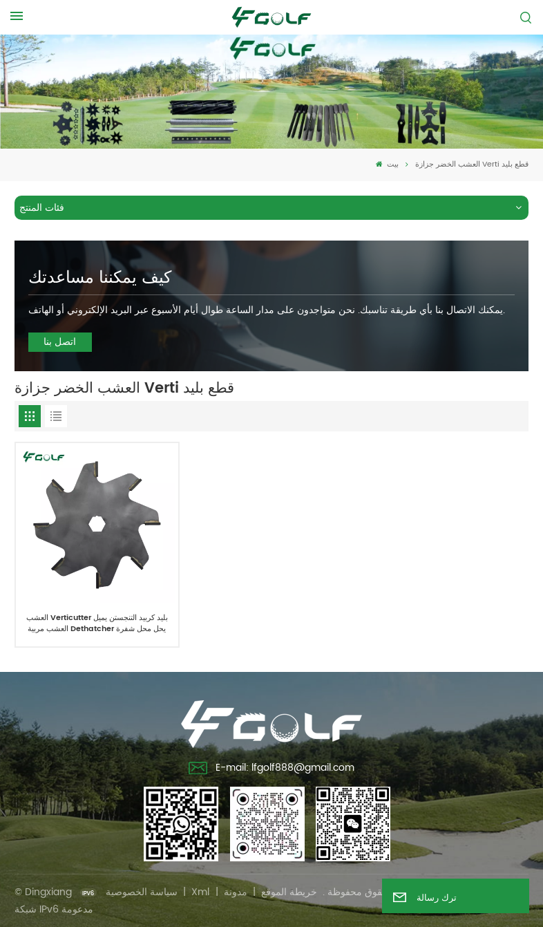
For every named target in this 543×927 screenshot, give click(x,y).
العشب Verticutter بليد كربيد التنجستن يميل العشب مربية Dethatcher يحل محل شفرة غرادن (97, 624)
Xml (200, 892)
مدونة (235, 892)
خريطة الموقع (289, 892)
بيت (387, 164)
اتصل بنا (60, 342)
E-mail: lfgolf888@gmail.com (271, 769)
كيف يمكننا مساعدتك (99, 278)
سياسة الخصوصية (142, 892)
